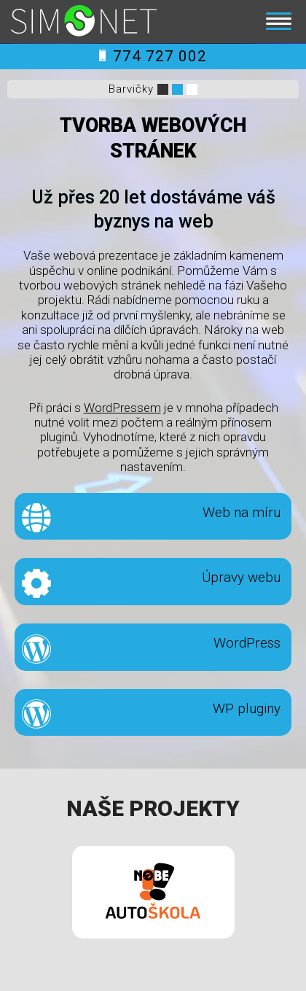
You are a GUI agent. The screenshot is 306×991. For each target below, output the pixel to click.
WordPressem (122, 407)
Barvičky (131, 89)
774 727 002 (153, 56)
